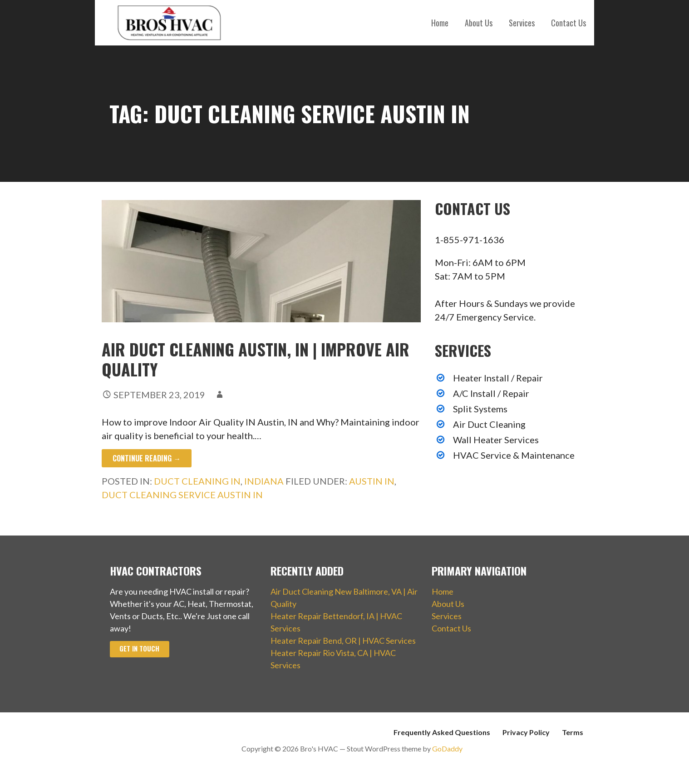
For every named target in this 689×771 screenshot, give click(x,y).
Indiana (264, 481)
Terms (572, 732)
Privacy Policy (526, 732)
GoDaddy (447, 748)
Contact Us (568, 23)
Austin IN (371, 481)
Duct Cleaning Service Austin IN (182, 494)
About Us (478, 23)
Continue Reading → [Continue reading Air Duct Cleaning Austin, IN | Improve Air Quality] (147, 458)
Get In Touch (139, 648)
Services (522, 23)
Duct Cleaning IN (197, 481)
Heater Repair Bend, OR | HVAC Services (343, 641)
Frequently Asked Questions (442, 732)
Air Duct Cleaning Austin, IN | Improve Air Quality (255, 358)
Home (439, 23)
